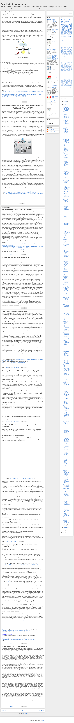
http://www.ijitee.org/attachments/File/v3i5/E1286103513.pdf (14, 96)
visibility (71, 40)
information (70, 29)
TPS (68, 37)
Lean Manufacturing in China (66, 251)
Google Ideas (66, 48)
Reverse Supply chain (64, 62)
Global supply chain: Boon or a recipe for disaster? (66, 236)
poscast (71, 84)
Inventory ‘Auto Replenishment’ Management (66, 369)
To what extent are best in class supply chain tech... (65, 281)
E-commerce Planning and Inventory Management (66, 407)
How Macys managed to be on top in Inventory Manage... (66, 461)
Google (62, 48)
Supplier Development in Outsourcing (66, 333)
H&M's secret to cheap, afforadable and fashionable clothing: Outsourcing (52, 99)
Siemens (68, 63)
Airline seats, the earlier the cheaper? (66, 450)
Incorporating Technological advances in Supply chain (66, 173)
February (65, 527)
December (65, 101)
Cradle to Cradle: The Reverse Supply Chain (66, 485)
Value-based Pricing (64, 69)
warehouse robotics (64, 94)
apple (66, 29)
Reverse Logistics (69, 36)
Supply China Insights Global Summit (66, 66)
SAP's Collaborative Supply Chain (66, 305)
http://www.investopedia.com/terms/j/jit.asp (15, 249)
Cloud (62, 32)
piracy (68, 84)
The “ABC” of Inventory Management (66, 383)
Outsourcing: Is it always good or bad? (66, 302)
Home (23, 710)
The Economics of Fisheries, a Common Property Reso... (66, 490)
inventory (63, 23)
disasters (62, 38)
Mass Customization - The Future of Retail (66, 154)
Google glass (70, 48)
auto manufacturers (69, 71)
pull (71, 85)
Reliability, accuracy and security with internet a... (66, 113)
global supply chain (66, 77)
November (65, 102)
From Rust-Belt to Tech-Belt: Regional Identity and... (66, 289)
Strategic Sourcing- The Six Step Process (66, 318)
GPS (69, 32)
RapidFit (62, 61)
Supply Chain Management (14, 4)
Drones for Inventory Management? (66, 521)
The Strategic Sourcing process (65, 277)
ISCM (65, 50)
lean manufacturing (68, 25)
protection (65, 85)
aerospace (68, 70)
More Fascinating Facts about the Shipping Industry (66, 338)
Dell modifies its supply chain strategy (55, 108)
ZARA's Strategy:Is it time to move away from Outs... (66, 348)
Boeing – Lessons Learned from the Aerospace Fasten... (66, 467)
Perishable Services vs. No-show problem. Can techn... (66, 163)
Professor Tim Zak (51, 131)
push (62, 86)
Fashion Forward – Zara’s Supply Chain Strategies (55, 40)
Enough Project (65, 46)
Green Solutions (66, 49)
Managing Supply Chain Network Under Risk (66, 298)
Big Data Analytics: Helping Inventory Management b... (66, 445)
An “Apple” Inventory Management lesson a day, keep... (66, 379)
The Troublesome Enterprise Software (66, 181)
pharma (66, 84)
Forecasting (66, 32)
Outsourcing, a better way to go (66, 357)
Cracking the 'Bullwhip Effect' (65, 322)
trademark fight (63, 92)
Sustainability (70, 28)
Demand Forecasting (65, 26)
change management (64, 72)
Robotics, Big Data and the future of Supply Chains (66, 159)
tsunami (68, 92)
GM (67, 47)
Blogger (43, 720)
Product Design (68, 24)
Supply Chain (65, 37)
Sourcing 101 (65, 253)
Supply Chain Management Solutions (66, 65)
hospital (67, 79)
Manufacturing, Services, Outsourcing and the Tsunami (66, 263)
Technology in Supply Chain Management (14, 311)
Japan (69, 54)
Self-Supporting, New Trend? (66, 256)
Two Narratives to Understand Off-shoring (66, 241)
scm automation (63, 87)
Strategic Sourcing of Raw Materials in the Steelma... (66, 342)
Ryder (69, 62)
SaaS (62, 37)
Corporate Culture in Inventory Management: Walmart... (66, 393)
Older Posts (41, 710)
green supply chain (69, 78)
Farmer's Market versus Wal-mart (66, 419)
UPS (71, 67)
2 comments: (15, 203)
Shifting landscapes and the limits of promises (66, 220)
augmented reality (63, 71)
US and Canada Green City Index (66, 68)
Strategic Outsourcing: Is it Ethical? (66, 232)
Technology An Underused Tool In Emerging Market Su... (65, 130)
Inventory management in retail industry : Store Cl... (66, 373)
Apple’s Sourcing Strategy (66, 245)
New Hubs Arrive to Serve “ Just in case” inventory (17, 209)
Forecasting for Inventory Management (66, 247)
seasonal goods (69, 87)
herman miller (63, 79)
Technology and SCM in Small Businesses (14, 646)
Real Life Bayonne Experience (65, 365)
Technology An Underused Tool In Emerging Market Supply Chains (22, 371)
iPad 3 (69, 79)
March (64, 525)
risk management (67, 39)
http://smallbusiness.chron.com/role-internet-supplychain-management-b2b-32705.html (21, 192)
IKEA (71, 33)
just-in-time (68, 80)
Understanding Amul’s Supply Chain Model (54, 76)
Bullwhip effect (69, 31)
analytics (62, 29)
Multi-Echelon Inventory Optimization (54, 67)
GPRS (69, 47)
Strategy (71, 63)
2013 (64, 530)
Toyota (70, 67)
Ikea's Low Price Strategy (51, 49)
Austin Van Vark (51, 129)
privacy (62, 85)
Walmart (71, 37)
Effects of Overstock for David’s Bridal (66, 457)
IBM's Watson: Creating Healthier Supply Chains (66, 208)
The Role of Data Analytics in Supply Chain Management (66, 168)
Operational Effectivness (66, 34)
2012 (64, 532)
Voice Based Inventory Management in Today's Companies (66, 472)
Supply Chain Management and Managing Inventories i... (66, 440)
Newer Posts (4, 710)
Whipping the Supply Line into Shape (65, 453)
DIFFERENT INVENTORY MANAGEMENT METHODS (66, 432)
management (66, 82)
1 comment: (15, 541)
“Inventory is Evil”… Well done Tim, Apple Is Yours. (66, 362)
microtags (62, 83)
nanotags (67, 83)
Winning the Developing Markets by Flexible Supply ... (66, 503)
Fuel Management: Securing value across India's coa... (66, 294)
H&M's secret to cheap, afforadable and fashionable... (66, 353)
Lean (66, 28)
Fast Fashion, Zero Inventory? (65, 476)
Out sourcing (65, 271)
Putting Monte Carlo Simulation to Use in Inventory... (66, 481)
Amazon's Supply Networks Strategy (55, 30)
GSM (71, 47)
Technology (69, 23)
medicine (71, 82)
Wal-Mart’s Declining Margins (65, 435)
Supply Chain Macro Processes (66, 64)
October (65, 104)
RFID (71, 26)
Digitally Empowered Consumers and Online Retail (65, 149)
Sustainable (63, 67)
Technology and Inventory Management (66, 517)
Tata (67, 67)
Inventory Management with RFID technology (66, 398)
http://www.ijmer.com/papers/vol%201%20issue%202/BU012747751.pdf (17, 191)
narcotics (71, 83)
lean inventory (69, 81)
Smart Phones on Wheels (66, 184)
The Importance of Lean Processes (66, 273)
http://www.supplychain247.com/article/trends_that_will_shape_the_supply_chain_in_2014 (24, 560)
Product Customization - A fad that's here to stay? (66, 197)
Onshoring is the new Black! (66, 224)
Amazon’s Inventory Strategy (65, 411)
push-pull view (65, 86)
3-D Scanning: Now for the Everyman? (65, 204)
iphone (65, 80)
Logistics (63, 24)
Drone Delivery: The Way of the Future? (66, 314)
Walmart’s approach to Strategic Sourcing (65, 268)
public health (69, 85)
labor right (65, 81)
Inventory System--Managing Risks (65, 403)
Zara (65, 70)
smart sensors (67, 40)
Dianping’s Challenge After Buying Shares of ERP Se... (66, 188)
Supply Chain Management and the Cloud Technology (18, 14)
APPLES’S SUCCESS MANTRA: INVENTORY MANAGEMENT (66, 509)
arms (71, 70)
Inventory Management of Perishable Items (66, 415)
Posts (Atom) (25, 713)
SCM (62, 25)
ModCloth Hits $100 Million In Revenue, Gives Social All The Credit (21, 478)
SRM (65, 63)
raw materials (70, 86)
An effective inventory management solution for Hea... (66, 427)
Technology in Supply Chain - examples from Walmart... (66, 192)
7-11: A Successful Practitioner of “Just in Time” (66, 326)
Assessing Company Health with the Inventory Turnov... (66, 388)
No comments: (16, 254)
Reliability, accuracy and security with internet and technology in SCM (22, 105)
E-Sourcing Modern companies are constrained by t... (66, 310)
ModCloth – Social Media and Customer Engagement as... (66, 136)
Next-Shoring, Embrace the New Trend (66, 330)
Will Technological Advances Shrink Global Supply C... (66, 177)
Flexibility (65, 47)
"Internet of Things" (65, 217)
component (70, 72)
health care (63, 27)
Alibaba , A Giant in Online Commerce (66, 200)
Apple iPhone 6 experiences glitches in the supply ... (66, 498)
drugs (67, 38)
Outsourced (65, 239)
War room (70, 69)
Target (66, 67)
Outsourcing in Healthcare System (65, 258)
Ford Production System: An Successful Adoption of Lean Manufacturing (55, 57)
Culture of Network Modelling (65, 285)
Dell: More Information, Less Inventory (66, 494)
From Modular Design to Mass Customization (15, 257)
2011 (64, 533)
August (64, 524)
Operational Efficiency (65, 35)
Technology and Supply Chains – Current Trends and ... (66, 141)
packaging (62, 84)
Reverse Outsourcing (68, 61)
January (65, 528)
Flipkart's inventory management (54, 20)
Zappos (62, 70)
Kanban (71, 55)
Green (62, 49)
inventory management (65, 30)
